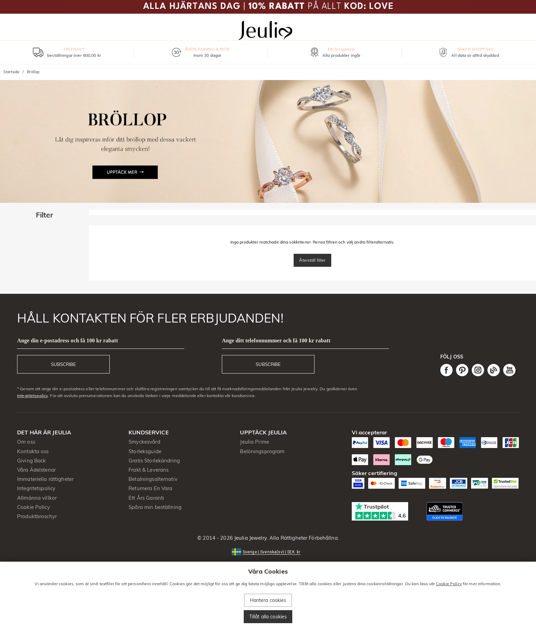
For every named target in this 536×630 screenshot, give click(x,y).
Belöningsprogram (262, 451)
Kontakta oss (33, 451)
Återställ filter (312, 260)
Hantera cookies (268, 600)
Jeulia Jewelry (250, 538)
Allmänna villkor (37, 498)
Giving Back (31, 460)
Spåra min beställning (155, 507)
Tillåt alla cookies (268, 617)
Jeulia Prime (254, 441)
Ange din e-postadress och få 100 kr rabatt (67, 340)
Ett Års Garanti (146, 498)
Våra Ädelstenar (36, 470)
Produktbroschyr (37, 516)
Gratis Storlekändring (154, 460)
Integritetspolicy (32, 395)
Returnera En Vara (150, 488)
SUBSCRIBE (63, 364)
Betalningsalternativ (153, 479)
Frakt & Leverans (149, 470)
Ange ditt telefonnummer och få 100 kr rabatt (276, 340)
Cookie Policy (33, 507)
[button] (268, 551)
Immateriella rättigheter (45, 479)
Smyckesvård (144, 441)
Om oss (26, 441)
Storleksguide (145, 451)
